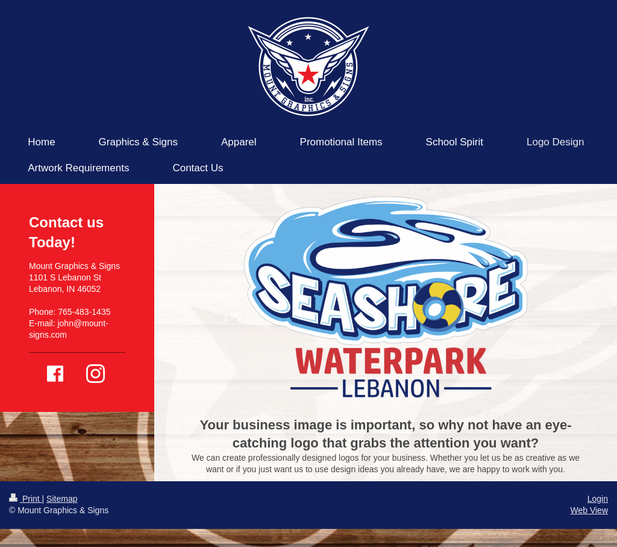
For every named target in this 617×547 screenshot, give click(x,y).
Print (25, 499)
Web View (589, 510)
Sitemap (61, 499)
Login (597, 499)
